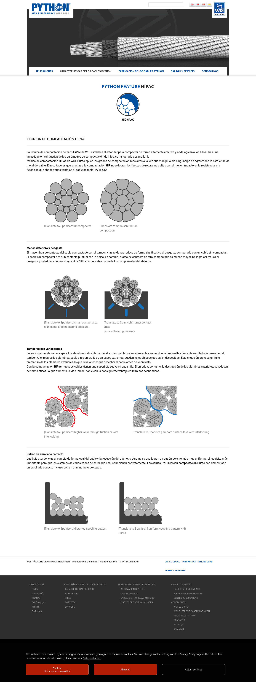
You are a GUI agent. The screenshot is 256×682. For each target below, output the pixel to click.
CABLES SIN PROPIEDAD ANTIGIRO (137, 598)
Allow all (125, 669)
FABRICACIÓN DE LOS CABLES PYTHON (141, 71)
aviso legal (172, 561)
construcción (38, 593)
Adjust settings (193, 669)
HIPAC (68, 598)
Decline (57, 669)
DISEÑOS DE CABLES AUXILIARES (137, 602)
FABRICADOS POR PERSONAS (188, 593)
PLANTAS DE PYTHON (184, 615)
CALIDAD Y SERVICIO (183, 71)
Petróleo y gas (39, 602)
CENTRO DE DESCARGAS (186, 598)
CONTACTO (179, 620)
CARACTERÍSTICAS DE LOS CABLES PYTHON (85, 71)
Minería (35, 607)
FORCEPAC (70, 602)
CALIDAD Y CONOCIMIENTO (187, 589)
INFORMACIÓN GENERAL (133, 589)
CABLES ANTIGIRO (129, 593)
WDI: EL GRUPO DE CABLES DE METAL (192, 611)
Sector (35, 589)
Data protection (92, 658)
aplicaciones (44, 71)
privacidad (189, 561)
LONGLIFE (70, 607)
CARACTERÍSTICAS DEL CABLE (80, 589)
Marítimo (36, 598)
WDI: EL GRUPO (181, 607)
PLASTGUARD (71, 593)
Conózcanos (210, 71)
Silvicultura (37, 611)
